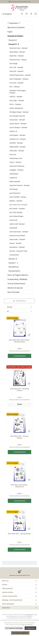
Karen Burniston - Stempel (19, 232)
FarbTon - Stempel (16, 97)
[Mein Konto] (31, 14)
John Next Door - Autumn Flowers (20, 437)
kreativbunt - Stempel (17, 247)
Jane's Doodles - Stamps (18, 197)
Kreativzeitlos (14, 255)
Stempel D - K (14, 44)
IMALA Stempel (15, 181)
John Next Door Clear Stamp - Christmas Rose (19, 341)
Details (19, 404)
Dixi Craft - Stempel (16, 67)
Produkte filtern (19, 301)
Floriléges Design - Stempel (19, 112)
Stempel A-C (13, 40)
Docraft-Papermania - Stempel (20, 75)
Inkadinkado (14, 174)
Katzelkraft (13, 228)
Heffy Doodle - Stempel (17, 147)
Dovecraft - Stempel (16, 71)
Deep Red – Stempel (17, 56)
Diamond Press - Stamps (18, 60)
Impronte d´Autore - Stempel (20, 185)
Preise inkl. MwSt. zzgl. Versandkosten (19, 350)
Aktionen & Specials (15, 288)
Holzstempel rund (16, 158)
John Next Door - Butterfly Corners (19, 389)
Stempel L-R (13, 259)
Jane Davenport (15, 193)
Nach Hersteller (13, 292)
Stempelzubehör (14, 271)
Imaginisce (13, 178)
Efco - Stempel (15, 87)
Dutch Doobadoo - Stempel (19, 79)
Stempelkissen (14, 267)
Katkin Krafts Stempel (17, 224)
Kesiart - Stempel (16, 243)
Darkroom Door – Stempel (18, 48)
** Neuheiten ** (13, 23)
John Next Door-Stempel (18, 205)
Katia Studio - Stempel (17, 239)
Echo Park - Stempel (16, 83)
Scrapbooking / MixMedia (17, 279)
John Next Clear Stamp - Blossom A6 (19, 486)
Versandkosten (29, 614)
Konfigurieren (30, 628)
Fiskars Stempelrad (16, 108)
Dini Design (14, 63)
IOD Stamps (14, 189)
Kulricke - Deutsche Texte (18, 251)
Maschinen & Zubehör (16, 27)
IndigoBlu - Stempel (16, 170)
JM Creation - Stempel (17, 208)
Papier (10, 32)
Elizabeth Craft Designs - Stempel (18, 92)
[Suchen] (22, 14)
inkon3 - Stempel (15, 162)
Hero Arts (13, 154)
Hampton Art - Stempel (18, 139)
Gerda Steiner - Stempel (18, 124)
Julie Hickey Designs (16, 216)
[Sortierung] (19, 307)
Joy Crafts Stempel (16, 212)
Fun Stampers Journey (17, 116)
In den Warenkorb (19, 356)
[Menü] (7, 14)
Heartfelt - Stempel (16, 143)
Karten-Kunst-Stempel (17, 236)
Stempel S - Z (13, 263)
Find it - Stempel (15, 104)
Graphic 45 (13, 131)
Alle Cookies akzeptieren (20, 633)
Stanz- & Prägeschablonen (17, 275)
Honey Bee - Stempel (17, 151)
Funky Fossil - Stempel (17, 120)
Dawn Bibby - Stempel (17, 52)
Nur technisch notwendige (14, 628)
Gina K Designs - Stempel (18, 127)
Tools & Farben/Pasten (16, 283)
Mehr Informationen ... (27, 624)
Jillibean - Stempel (16, 201)
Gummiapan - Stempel (17, 135)
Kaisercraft (13, 220)
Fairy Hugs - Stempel (17, 100)
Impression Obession (17, 166)
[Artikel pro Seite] (19, 311)
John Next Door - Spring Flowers (19, 534)
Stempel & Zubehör (15, 36)
